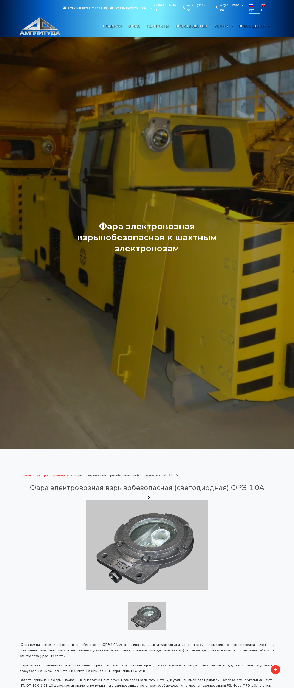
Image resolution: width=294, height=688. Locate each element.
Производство (191, 26)
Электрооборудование (52, 475)
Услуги (221, 26)
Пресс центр (251, 26)
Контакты (157, 26)
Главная (112, 26)
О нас (134, 26)
